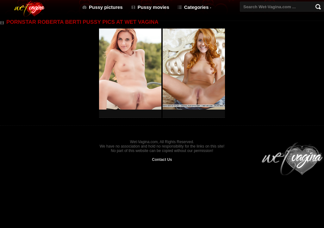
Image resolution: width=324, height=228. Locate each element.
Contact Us (162, 159)
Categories (196, 7)
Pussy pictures (106, 7)
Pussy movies (153, 7)
